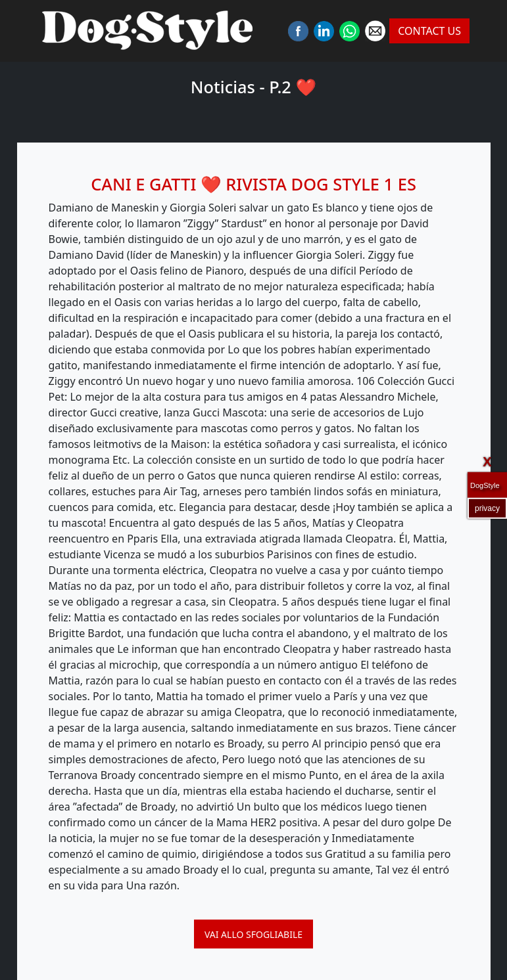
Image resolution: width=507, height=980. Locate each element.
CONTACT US (429, 31)
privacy (487, 507)
